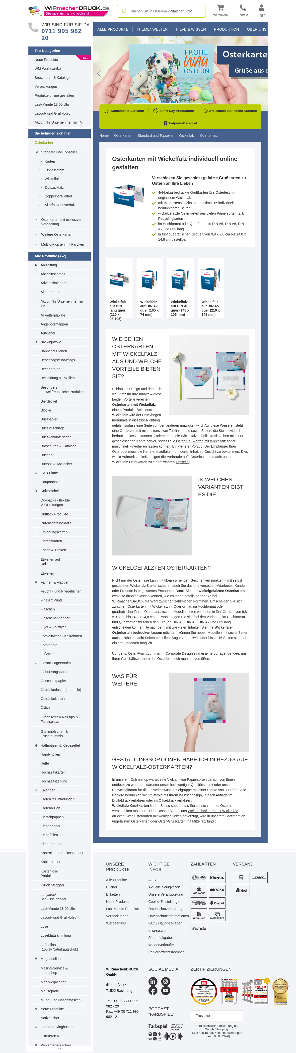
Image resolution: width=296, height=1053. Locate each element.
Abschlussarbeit (53, 274)
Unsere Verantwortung (165, 894)
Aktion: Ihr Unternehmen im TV (58, 122)
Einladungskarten (54, 532)
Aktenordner (50, 292)
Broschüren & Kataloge (53, 77)
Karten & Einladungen (57, 799)
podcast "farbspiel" (161, 1012)
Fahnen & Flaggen (55, 582)
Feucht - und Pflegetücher (61, 591)
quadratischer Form (127, 612)
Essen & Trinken (53, 550)
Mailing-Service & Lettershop (54, 970)
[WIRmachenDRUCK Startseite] (68, 11)
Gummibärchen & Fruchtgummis (54, 734)
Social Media (163, 969)
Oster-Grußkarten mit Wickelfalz (201, 441)
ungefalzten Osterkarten (130, 821)
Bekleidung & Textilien (58, 378)
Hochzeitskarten (53, 772)
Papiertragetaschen (56, 1045)
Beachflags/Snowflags (58, 360)
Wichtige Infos (159, 867)
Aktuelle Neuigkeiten (164, 887)
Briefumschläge (53, 428)
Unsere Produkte (118, 867)
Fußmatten (49, 654)
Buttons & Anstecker (56, 464)
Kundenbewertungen (223, 1033)
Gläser (46, 707)
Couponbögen (52, 482)
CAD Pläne (49, 473)
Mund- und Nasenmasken (60, 1000)
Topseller (182, 462)
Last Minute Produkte (122, 909)
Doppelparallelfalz (58, 196)
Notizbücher (50, 1018)
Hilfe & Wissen (191, 29)
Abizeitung (49, 265)
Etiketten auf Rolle (50, 561)
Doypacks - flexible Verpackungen (55, 502)
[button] (220, 11)
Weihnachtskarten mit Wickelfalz (213, 811)
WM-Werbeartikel (48, 68)
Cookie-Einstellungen (164, 902)
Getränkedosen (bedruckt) (61, 689)
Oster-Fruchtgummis (144, 653)
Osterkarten (44, 142)
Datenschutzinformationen (165, 916)
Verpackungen (46, 86)
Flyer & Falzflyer (53, 627)
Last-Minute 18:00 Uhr (52, 104)
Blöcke (46, 410)
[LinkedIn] (152, 981)
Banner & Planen (54, 351)
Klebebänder (50, 826)
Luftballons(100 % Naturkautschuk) (59, 947)
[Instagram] (165, 981)
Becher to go (50, 369)
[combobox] (161, 11)
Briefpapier (49, 419)
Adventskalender (54, 283)
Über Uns (257, 29)
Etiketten (47, 573)
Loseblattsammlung (56, 935)
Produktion (226, 29)
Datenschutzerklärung (165, 909)
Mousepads (50, 991)
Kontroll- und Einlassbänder (62, 853)
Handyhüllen (50, 754)
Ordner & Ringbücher (57, 1027)
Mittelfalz (199, 821)
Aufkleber (48, 333)
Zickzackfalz (54, 187)
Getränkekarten (53, 698)
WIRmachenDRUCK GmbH (122, 971)
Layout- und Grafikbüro (52, 113)
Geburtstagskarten (55, 672)
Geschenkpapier (53, 681)
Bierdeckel (49, 401)
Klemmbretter (51, 844)
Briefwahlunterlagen (56, 437)
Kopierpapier (50, 862)
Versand (243, 864)
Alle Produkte (112, 29)
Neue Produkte (46, 59)
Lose (44, 926)
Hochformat (207, 606)
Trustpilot (203, 1016)
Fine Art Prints (52, 600)
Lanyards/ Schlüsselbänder (54, 897)
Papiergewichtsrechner (165, 952)
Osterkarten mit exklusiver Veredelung (61, 222)
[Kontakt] (243, 11)
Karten (50, 161)
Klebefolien (49, 835)
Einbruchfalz (54, 170)
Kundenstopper (52, 885)
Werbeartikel (116, 923)
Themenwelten (152, 29)
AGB (152, 880)
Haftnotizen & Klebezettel (60, 745)
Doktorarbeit (50, 491)
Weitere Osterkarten (56, 234)
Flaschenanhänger (55, 618)
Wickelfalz (52, 179)
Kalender (48, 790)
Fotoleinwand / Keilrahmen (61, 636)
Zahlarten (203, 864)
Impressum (157, 930)
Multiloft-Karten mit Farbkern (63, 244)
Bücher (46, 455)
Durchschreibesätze (56, 523)
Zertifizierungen (211, 969)
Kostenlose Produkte (49, 873)
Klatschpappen (52, 817)
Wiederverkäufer (161, 945)
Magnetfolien (51, 959)
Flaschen (48, 609)
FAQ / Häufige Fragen (165, 923)
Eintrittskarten (51, 541)
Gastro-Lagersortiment (58, 663)
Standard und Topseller (59, 152)
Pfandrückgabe (160, 938)
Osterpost (119, 452)
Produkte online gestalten (54, 95)
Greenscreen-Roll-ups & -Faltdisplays (60, 719)
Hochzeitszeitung (54, 781)
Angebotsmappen (54, 324)
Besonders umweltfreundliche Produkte (62, 389)
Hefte (45, 763)
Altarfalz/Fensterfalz (60, 205)
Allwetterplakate (53, 315)
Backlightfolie (51, 342)
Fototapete (49, 645)
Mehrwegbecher (53, 982)
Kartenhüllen (50, 808)
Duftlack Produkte (54, 514)
